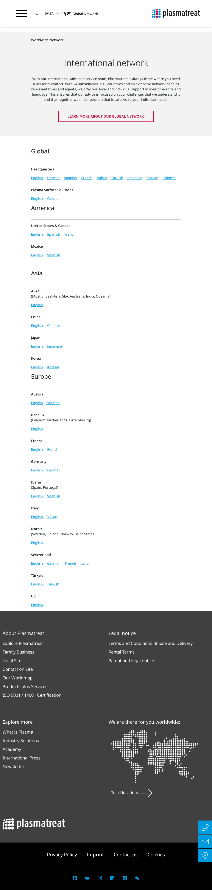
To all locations (131, 792)
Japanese (135, 177)
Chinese (169, 177)
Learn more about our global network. (106, 116)
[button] (37, 13)
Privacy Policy (62, 854)
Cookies (156, 854)
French (86, 177)
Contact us (126, 854)
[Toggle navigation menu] (21, 13)
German (54, 177)
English (37, 177)
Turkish (117, 177)
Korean (152, 177)
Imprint (96, 854)
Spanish (70, 177)
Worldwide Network (47, 40)
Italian (102, 177)
